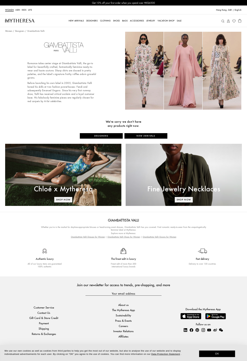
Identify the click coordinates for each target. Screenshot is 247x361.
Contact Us (43, 313)
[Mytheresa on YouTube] (209, 330)
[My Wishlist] (234, 21)
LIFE (30, 10)
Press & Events (123, 321)
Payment (44, 323)
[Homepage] (19, 20)
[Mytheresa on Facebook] (191, 330)
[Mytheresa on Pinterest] (197, 330)
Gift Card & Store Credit (43, 318)
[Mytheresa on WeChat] (221, 330)
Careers (123, 326)
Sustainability (123, 315)
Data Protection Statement (165, 354)
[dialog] (123, 353)
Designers (19, 31)
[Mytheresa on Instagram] (203, 330)
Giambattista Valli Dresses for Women (88, 236)
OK (217, 353)
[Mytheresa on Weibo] (215, 330)
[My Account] (228, 21)
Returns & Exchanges (44, 334)
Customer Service (44, 307)
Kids (24, 10)
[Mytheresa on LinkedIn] (185, 330)
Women (9, 10)
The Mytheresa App (123, 310)
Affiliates (123, 336)
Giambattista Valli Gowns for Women (159, 236)
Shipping (44, 328)
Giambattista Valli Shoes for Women (123, 236)
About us (123, 305)
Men (17, 10)
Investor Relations (123, 331)
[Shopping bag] (240, 20)
